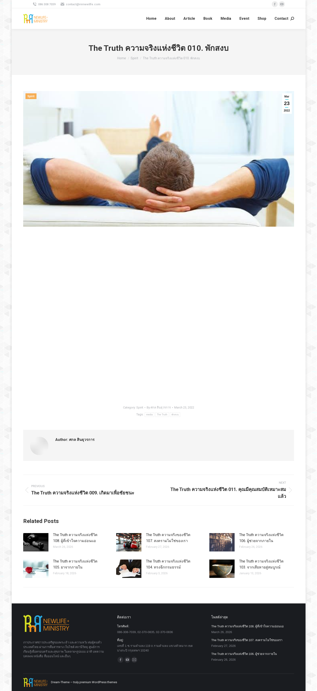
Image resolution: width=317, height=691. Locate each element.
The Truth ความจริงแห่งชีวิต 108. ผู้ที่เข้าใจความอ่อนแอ (75, 538)
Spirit (31, 96)
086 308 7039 (44, 4)
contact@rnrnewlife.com (80, 4)
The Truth (162, 414)
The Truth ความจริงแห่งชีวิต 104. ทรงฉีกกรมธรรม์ (168, 564)
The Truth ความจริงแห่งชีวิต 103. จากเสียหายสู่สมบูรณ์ (261, 564)
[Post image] (35, 542)
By (159, 407)
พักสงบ (175, 414)
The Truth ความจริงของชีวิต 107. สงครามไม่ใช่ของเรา (168, 538)
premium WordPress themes (98, 682)
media (149, 414)
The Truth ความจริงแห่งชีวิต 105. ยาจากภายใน (75, 564)
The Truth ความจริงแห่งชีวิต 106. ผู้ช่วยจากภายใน (261, 538)
